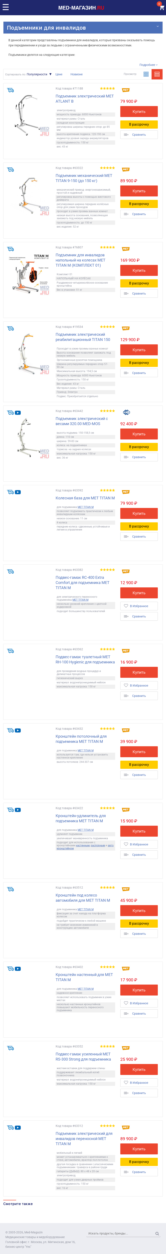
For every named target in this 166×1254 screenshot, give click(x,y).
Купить (139, 111)
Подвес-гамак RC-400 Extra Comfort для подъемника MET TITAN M (83, 582)
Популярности (37, 74)
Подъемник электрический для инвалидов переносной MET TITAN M (84, 1138)
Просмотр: (130, 74)
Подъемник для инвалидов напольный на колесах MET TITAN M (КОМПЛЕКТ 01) (80, 260)
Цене (58, 74)
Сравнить (135, 134)
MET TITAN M (86, 507)
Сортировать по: (15, 74)
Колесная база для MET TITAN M (85, 498)
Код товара (64, 88)
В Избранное (136, 606)
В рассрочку (139, 124)
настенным (83, 845)
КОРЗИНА (161, 7)
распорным (98, 845)
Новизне (76, 74)
